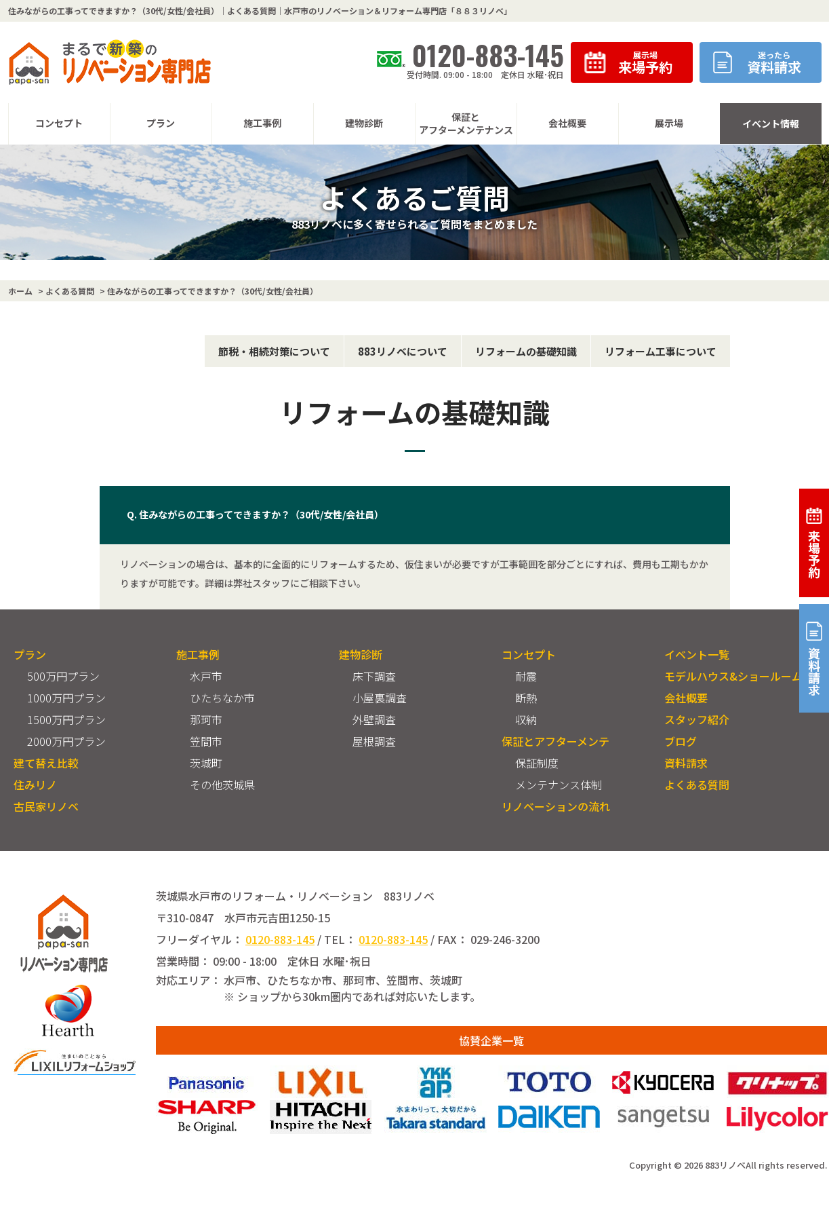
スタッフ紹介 (696, 719)
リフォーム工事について (660, 351)
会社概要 (686, 698)
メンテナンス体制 (558, 784)
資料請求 (686, 763)
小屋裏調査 (379, 698)
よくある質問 (696, 784)
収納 (526, 719)
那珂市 (206, 719)
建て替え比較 (46, 763)
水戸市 (206, 676)
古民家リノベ (46, 806)
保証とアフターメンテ (555, 741)
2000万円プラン (66, 741)
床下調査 (374, 676)
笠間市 (206, 741)
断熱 (526, 698)
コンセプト (529, 654)
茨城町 (206, 763)
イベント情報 (770, 123)
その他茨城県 (222, 784)
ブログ (680, 741)
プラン (30, 654)
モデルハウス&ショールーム (733, 676)
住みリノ (35, 784)
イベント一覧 (696, 654)
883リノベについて (402, 351)
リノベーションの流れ (556, 806)
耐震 (526, 676)
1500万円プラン (66, 719)
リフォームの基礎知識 (526, 351)
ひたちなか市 (222, 698)
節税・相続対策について (274, 351)
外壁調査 (374, 719)
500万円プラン (63, 676)
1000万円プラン (66, 698)
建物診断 (360, 654)
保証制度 (537, 763)
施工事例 (198, 654)
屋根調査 (374, 741)
